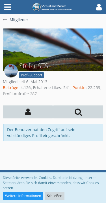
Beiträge (10, 87)
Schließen (54, 195)
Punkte (78, 87)
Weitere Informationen (23, 195)
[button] (7, 7)
